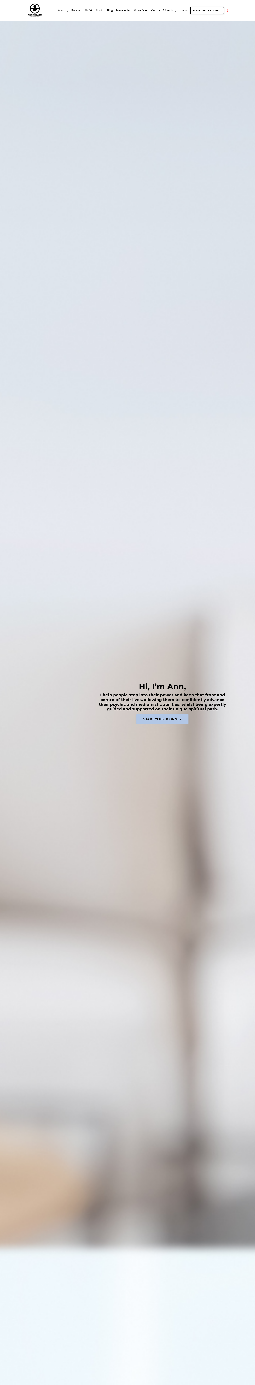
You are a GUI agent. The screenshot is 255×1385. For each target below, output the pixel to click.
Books (98, 10)
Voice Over (139, 10)
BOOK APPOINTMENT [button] (206, 10)
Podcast (74, 10)
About (61, 10)
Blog (108, 10)
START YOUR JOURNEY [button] (162, 719)
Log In (182, 10)
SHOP (87, 10)
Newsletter (121, 10)
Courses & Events (162, 10)
